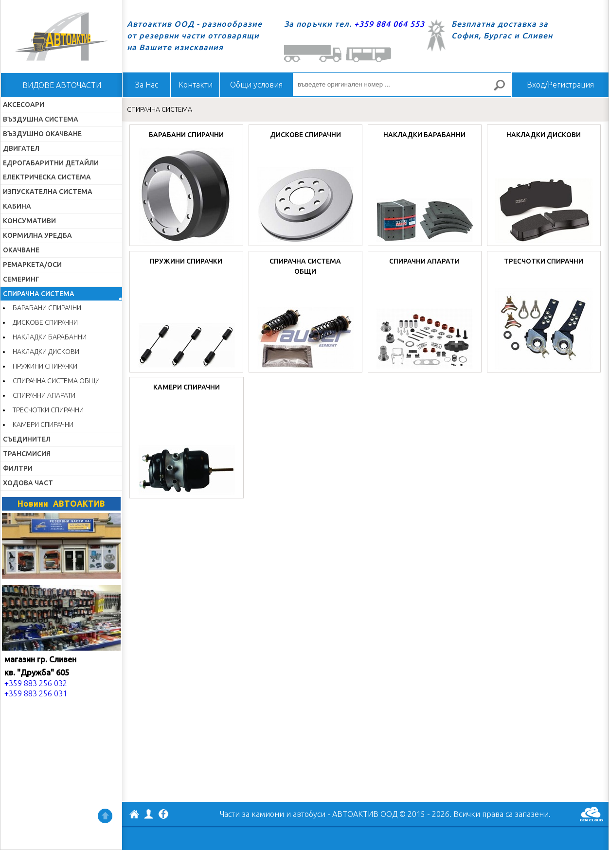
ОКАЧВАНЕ (21, 250)
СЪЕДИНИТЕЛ (27, 439)
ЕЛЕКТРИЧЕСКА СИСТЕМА (47, 177)
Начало (61, 36)
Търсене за (503, 89)
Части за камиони (252, 814)
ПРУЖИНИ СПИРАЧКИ (45, 366)
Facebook (163, 815)
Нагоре (105, 816)
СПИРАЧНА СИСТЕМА (38, 294)
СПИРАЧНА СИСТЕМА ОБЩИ (56, 381)
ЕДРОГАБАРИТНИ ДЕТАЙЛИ (51, 163)
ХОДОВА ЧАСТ (28, 483)
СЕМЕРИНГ (21, 279)
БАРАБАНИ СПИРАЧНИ (47, 308)
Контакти (196, 84)
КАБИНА (17, 206)
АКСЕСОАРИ (23, 104)
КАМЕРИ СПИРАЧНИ (43, 424)
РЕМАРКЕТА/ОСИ (32, 264)
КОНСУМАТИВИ (29, 221)
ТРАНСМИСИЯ (27, 454)
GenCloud (591, 814)
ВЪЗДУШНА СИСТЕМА (40, 119)
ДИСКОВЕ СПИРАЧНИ (45, 322)
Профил (149, 814)
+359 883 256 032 (35, 683)
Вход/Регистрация (560, 84)
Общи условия (256, 84)
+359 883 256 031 (35, 693)
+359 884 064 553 (389, 23)
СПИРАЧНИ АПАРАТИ (44, 395)
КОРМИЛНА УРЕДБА (37, 235)
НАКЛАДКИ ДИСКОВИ (46, 351)
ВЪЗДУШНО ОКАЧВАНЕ (42, 134)
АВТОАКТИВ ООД (134, 815)
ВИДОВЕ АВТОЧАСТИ (61, 85)
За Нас (146, 84)
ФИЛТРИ (18, 468)
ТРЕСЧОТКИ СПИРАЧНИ (48, 410)
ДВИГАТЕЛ (21, 148)
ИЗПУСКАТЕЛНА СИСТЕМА (47, 191)
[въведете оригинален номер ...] (401, 84)
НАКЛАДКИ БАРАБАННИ (50, 337)
